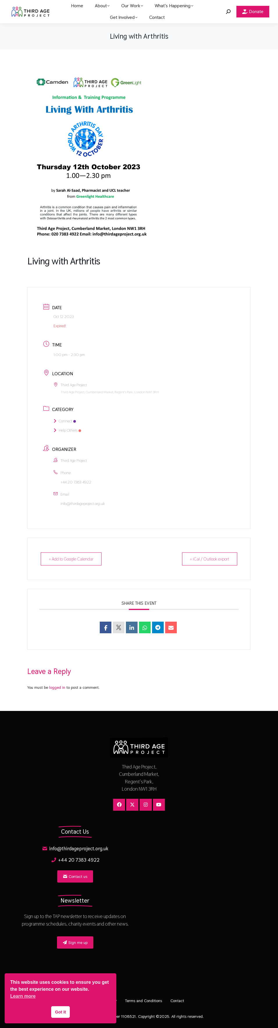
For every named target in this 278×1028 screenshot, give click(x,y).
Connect (65, 421)
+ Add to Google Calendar (71, 559)
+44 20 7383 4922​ (75, 482)
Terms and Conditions (143, 1000)
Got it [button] (60, 1012)
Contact (177, 1000)
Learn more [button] (22, 996)
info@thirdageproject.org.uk (82, 503)
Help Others (67, 430)
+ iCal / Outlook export (209, 559)
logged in (57, 687)
